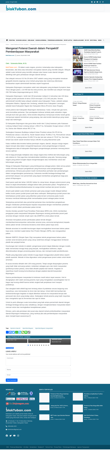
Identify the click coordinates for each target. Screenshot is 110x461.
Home (7, 44)
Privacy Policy (57, 447)
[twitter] (94, 2)
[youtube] (97, 2)
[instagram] (100, 2)
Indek (99, 40)
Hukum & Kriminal (40, 40)
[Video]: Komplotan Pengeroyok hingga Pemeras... (95, 107)
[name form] (38, 369)
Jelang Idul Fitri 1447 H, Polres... (59, 405)
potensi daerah (15, 328)
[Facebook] (7, 435)
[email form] (38, 374)
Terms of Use (49, 447)
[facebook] (91, 2)
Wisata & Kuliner (78, 40)
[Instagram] (18, 435)
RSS (7, 447)
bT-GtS (87, 40)
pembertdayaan (28, 328)
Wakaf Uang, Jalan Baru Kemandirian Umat (85, 183)
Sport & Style (68, 40)
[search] (103, 40)
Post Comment (11, 380)
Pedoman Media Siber (16, 447)
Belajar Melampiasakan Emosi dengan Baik (85, 163)
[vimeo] (102, 2)
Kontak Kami (33, 447)
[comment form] (38, 361)
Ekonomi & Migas (21, 40)
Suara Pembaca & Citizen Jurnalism (20, 44)
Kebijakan (31, 40)
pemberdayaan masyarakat (44, 328)
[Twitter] (11, 435)
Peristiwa (12, 40)
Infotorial (93, 40)
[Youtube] (14, 435)
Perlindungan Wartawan (69, 447)
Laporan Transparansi (83, 447)
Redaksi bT (41, 447)
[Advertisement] (55, 25)
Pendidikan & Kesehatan (55, 40)
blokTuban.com (10, 55)
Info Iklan (26, 447)
